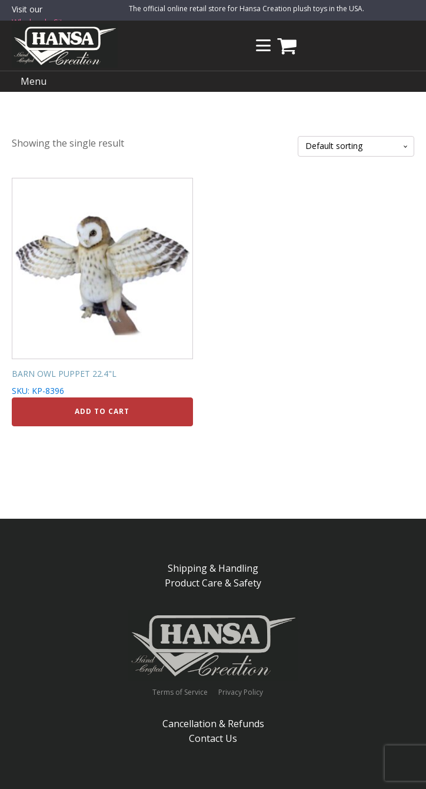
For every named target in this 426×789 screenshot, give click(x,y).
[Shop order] (356, 146)
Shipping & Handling (213, 568)
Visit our (42, 16)
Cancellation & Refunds (213, 723)
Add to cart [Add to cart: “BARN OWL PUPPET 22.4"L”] (102, 411)
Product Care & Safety (213, 582)
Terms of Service (180, 692)
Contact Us (213, 738)
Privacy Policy (240, 692)
